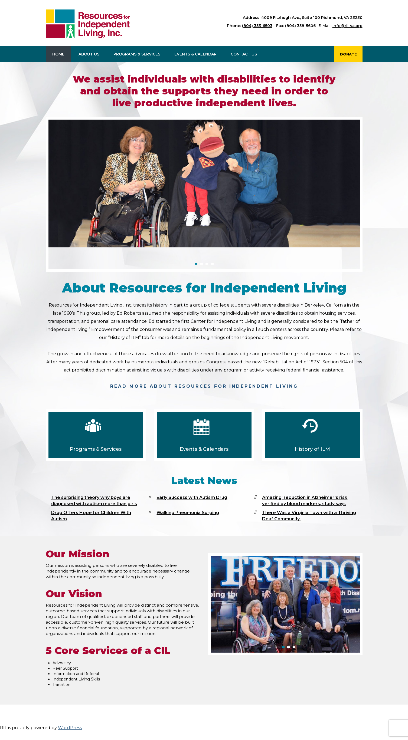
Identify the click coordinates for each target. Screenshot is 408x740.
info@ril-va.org (347, 25)
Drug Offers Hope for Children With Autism (91, 515)
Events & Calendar (195, 54)
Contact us (244, 54)
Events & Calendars (204, 449)
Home (58, 54)
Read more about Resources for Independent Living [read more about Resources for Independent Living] (204, 386)
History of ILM (312, 449)
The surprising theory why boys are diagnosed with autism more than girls (94, 500)
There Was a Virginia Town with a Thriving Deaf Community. (309, 515)
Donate (348, 54)
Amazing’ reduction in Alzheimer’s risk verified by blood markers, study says (304, 500)
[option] (204, 183)
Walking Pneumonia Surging (187, 512)
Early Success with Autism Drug (191, 497)
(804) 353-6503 (257, 25)
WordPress (70, 727)
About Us (89, 54)
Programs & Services (136, 54)
